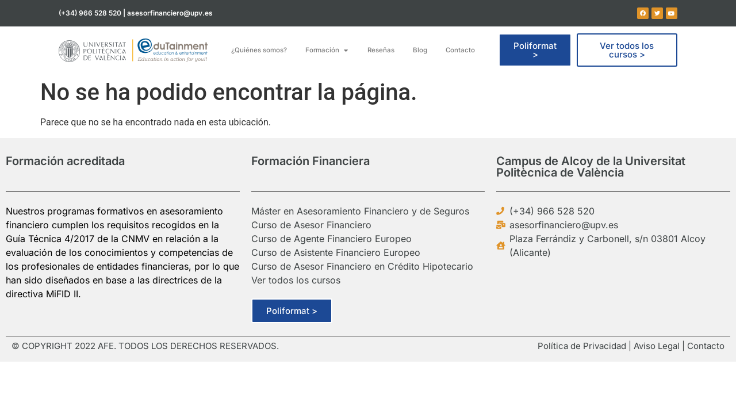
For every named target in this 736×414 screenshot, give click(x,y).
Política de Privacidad (582, 345)
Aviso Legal (657, 345)
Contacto (705, 345)
